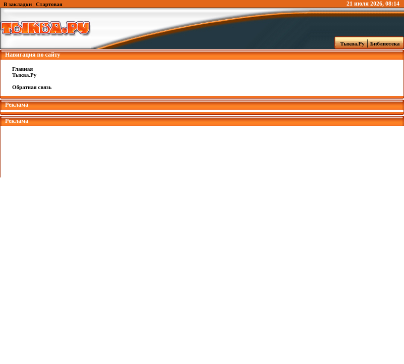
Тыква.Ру (350, 43)
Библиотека (386, 43)
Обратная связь (31, 87)
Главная (22, 69)
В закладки (18, 4)
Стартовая (49, 4)
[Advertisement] (202, 148)
